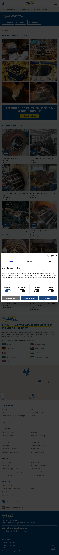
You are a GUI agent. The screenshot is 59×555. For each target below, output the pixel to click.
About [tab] (49, 261)
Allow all (48, 298)
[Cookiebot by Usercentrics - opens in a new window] (49, 256)
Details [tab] (29, 261)
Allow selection (29, 298)
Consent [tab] (10, 261)
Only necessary (11, 298)
